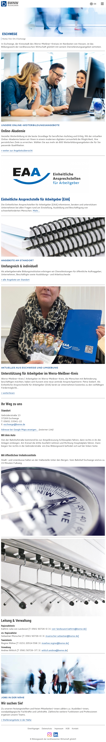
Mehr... (36, 210)
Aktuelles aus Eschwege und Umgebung (29, 367)
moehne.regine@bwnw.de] (55, 643)
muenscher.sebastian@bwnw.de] (62, 635)
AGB (67, 728)
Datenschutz (47, 728)
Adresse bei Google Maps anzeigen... (19, 429)
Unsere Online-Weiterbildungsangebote (30, 125)
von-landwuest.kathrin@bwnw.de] (69, 628)
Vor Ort (12, 39)
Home (4, 39)
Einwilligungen (33, 728)
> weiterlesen (8, 392)
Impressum (58, 728)
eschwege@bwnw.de (14, 424)
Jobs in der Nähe (12, 697)
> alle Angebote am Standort (15, 279)
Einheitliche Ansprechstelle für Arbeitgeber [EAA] (35, 199)
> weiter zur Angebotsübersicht (17, 150)
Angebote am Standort (17, 260)
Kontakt (75, 728)
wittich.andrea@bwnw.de (54, 650)
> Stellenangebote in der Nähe (16, 719)
